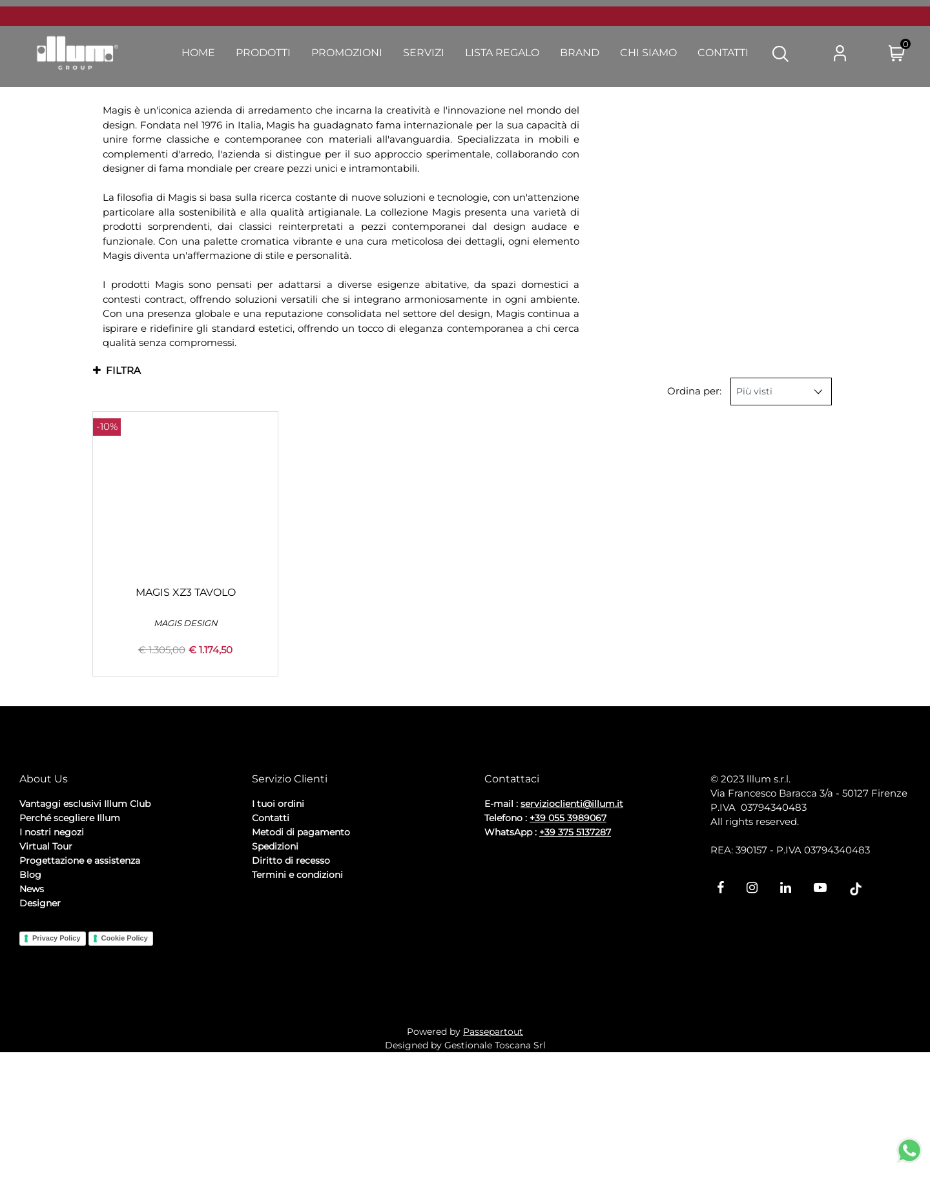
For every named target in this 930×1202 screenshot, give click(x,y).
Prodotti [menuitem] (263, 52)
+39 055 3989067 (568, 939)
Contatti (270, 939)
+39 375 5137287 (575, 953)
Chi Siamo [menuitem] (648, 52)
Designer (40, 1024)
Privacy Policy (56, 1060)
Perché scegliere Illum (69, 939)
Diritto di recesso (291, 982)
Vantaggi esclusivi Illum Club (84, 925)
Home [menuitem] (198, 52)
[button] (780, 53)
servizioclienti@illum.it (572, 925)
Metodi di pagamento (301, 953)
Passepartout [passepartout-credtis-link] (493, 1181)
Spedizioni (275, 967)
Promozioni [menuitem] (346, 52)
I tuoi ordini (278, 925)
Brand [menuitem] (579, 52)
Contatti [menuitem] (723, 52)
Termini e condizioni (297, 996)
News (31, 1010)
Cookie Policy (124, 1060)
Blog (30, 996)
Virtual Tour (45, 967)
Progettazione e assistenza (79, 982)
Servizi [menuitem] (423, 52)
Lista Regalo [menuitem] (502, 52)
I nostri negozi (51, 953)
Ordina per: (694, 391)
